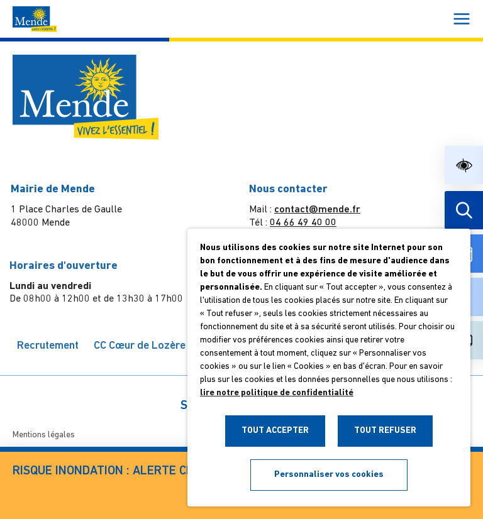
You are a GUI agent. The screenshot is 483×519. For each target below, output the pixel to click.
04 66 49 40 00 (302, 223)
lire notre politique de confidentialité (276, 393)
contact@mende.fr (316, 210)
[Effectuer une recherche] (464, 210)
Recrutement (49, 346)
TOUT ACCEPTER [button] (275, 430)
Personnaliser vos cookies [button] (329, 474)
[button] (464, 165)
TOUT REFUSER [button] (385, 430)
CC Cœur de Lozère (142, 346)
